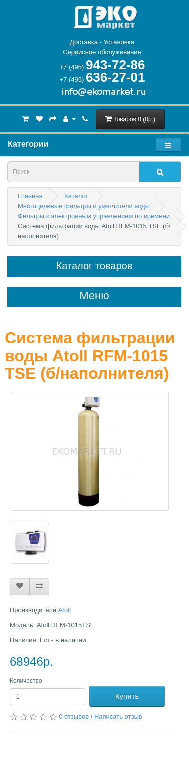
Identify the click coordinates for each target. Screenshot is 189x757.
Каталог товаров (94, 265)
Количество (26, 680)
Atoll (64, 610)
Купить (127, 696)
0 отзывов (74, 716)
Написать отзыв (118, 716)
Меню (94, 296)
